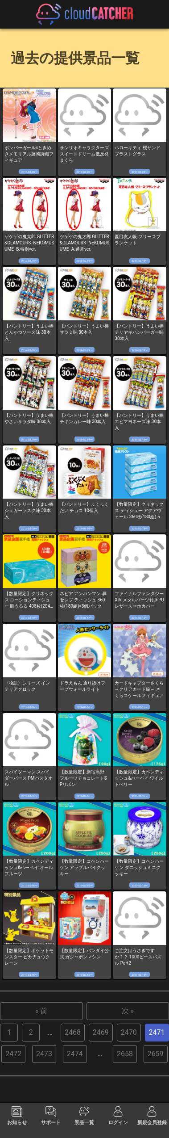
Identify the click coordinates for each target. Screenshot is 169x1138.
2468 (73, 1032)
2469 (101, 1032)
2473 (44, 1054)
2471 (157, 1032)
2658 (125, 1054)
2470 (129, 1032)
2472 (13, 1054)
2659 (156, 1054)
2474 (75, 1054)
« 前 (41, 1011)
